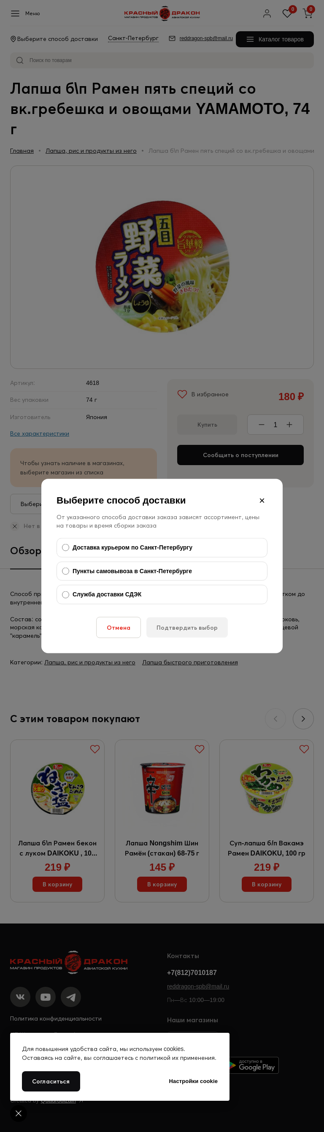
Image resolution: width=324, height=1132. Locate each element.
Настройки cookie (193, 1081)
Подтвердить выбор (187, 627)
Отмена (118, 627)
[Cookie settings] (18, 1113)
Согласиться (51, 1081)
